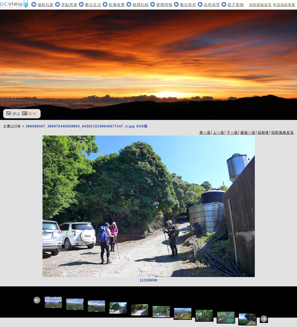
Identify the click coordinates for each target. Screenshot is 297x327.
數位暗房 (188, 4)
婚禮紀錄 (141, 4)
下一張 (232, 132)
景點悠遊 (69, 4)
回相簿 (263, 132)
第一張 (205, 132)
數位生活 (93, 4)
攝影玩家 (46, 4)
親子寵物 (236, 4)
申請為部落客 (284, 5)
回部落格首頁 (260, 5)
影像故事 (117, 4)
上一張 (218, 132)
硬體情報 (164, 4)
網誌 (17, 114)
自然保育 (212, 4)
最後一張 (247, 132)
